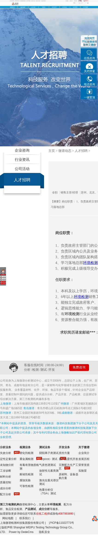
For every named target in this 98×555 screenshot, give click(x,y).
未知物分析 (7, 465)
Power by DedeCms (21, 532)
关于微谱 (85, 7)
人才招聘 (22, 180)
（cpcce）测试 (48, 459)
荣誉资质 (83, 465)
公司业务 (33, 7)
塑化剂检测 (26, 453)
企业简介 (83, 453)
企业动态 (64, 7)
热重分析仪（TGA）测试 (47, 491)
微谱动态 (64, 151)
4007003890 (66, 513)
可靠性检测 (26, 486)
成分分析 (5, 488)
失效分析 (5, 453)
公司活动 (22, 169)
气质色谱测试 (47, 465)
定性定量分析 (8, 459)
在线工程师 (43, 513)
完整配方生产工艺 (68, 466)
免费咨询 (79, 367)
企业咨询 (22, 150)
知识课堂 (75, 7)
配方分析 (5, 494)
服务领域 (23, 7)
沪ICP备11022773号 (61, 522)
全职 (56, 192)
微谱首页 (12, 7)
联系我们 (24, 518)
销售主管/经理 (70, 192)
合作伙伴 (54, 7)
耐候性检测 (26, 474)
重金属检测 (26, 459)
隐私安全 (44, 532)
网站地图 (7, 518)
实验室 (43, 7)
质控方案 (64, 453)
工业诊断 (5, 470)
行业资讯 (22, 159)
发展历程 (83, 459)
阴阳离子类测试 (49, 453)
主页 (51, 151)
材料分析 (5, 476)
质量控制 (5, 482)
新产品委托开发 (68, 459)
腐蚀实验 (25, 480)
